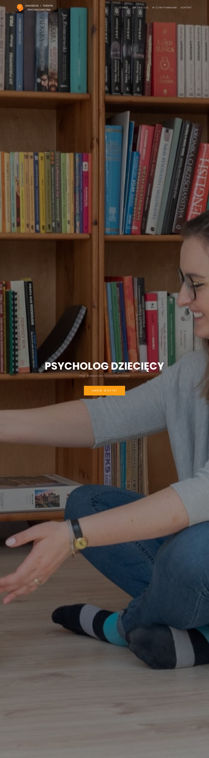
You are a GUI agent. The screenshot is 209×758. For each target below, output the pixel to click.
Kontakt (186, 7)
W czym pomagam (164, 7)
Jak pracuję (140, 7)
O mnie (123, 7)
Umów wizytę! (104, 390)
